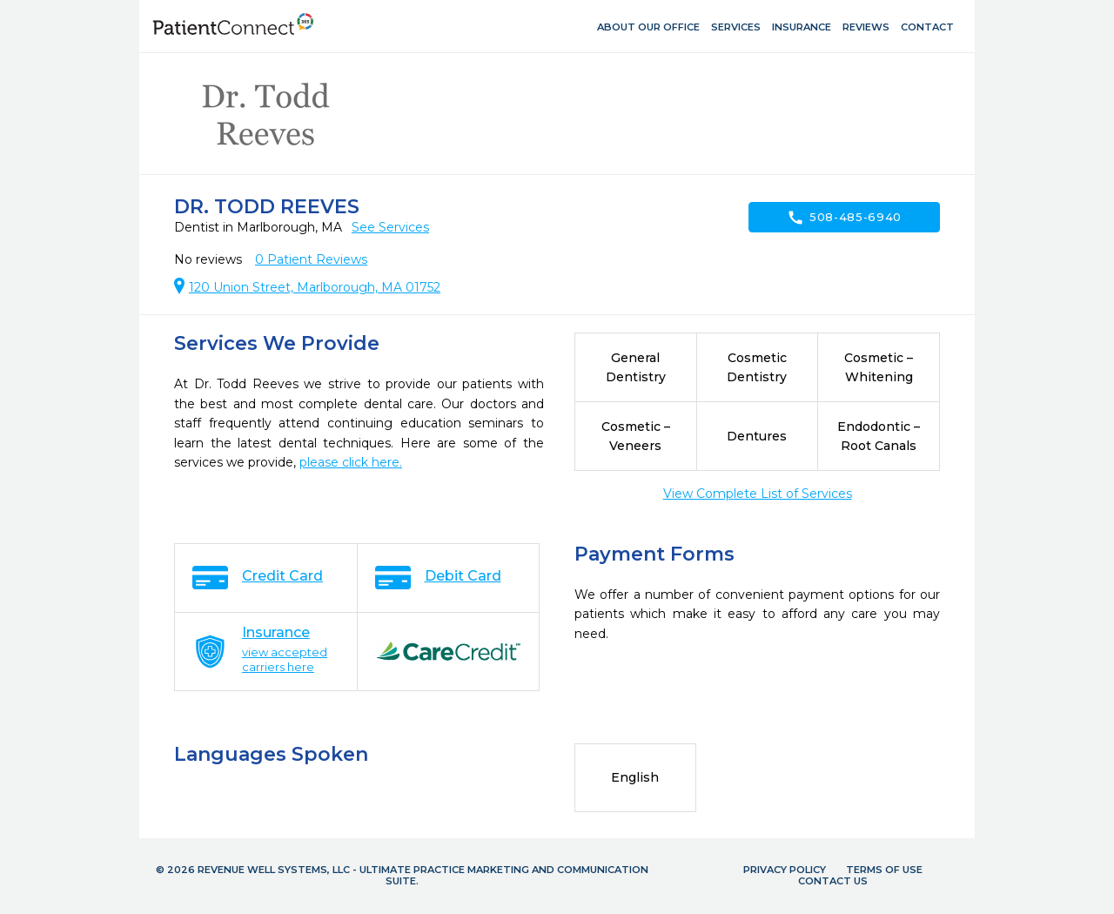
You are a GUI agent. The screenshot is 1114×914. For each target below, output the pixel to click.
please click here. (350, 462)
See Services (390, 227)
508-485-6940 (844, 217)
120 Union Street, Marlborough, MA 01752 (314, 287)
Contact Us (833, 881)
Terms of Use (884, 870)
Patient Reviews (311, 259)
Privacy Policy (784, 870)
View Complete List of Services (757, 493)
